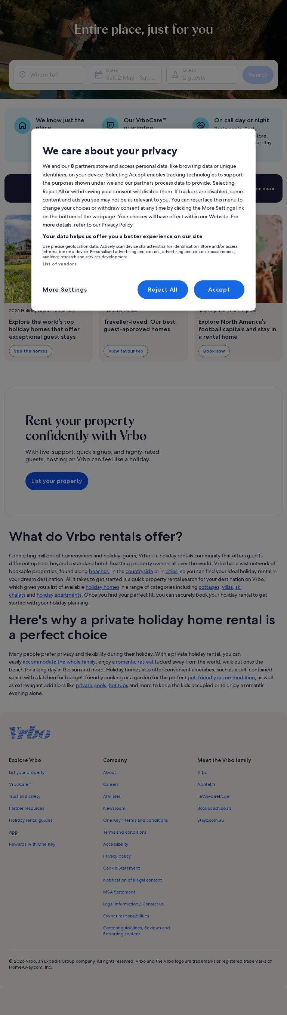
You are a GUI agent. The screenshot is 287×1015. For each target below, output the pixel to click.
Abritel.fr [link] (206, 784)
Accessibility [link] (115, 844)
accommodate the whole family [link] (59, 661)
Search (258, 74)
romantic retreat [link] (135, 661)
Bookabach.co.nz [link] (214, 808)
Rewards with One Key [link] (32, 844)
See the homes (30, 351)
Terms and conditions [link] (124, 832)
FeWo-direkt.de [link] (213, 796)
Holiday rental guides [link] (30, 820)
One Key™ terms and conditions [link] (135, 820)
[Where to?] (49, 75)
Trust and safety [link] (24, 796)
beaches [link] (99, 571)
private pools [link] (91, 685)
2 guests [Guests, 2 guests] (194, 77)
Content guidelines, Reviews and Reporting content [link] (136, 931)
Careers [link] (110, 784)
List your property (56, 481)
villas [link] (227, 587)
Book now (214, 351)
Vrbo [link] (202, 772)
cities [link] (172, 571)
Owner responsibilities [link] (126, 916)
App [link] (13, 832)
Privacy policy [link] (117, 856)
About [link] (109, 772)
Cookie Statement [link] (121, 868)
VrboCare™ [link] (20, 784)
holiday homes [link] (102, 587)
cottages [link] (209, 587)
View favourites (125, 351)
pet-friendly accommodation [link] (221, 677)
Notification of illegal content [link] (132, 880)
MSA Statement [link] (119, 892)
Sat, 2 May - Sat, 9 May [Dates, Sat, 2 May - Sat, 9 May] (133, 77)
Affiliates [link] (112, 796)
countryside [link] (139, 571)
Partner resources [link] (26, 808)
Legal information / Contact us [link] (133, 904)
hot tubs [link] (118, 685)
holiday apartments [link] (59, 594)
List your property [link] (26, 772)
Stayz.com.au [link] (210, 820)
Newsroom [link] (114, 808)
